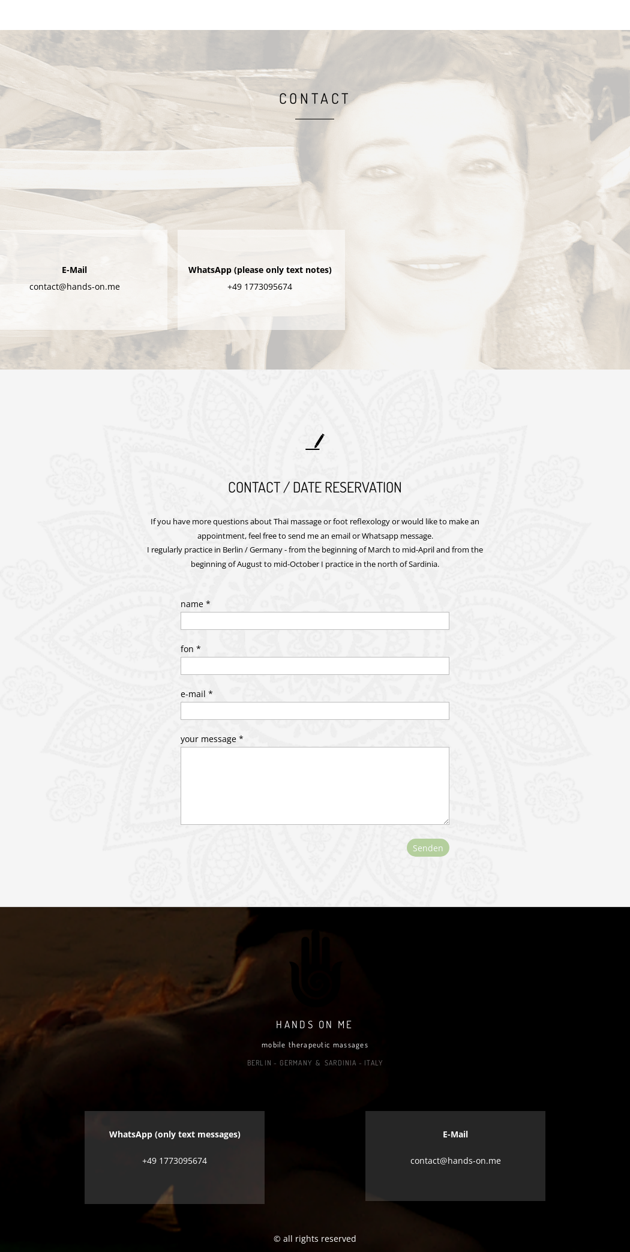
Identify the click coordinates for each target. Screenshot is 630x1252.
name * (196, 604)
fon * (191, 648)
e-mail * (197, 693)
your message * (212, 738)
